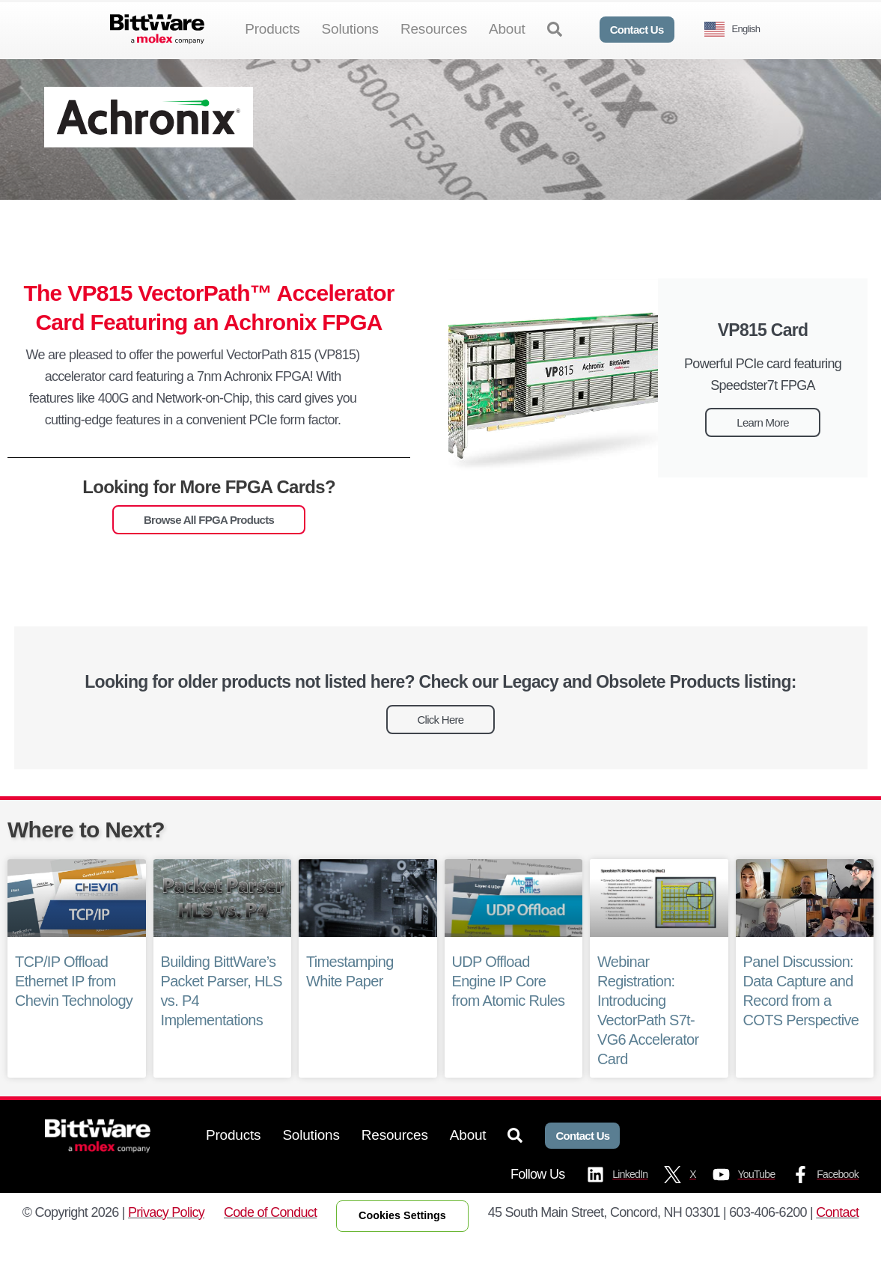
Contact (837, 1236)
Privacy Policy (166, 1236)
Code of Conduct (270, 1236)
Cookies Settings (402, 1240)
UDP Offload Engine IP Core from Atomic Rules (508, 1005)
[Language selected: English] (738, 29)
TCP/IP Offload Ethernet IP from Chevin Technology (73, 1005)
